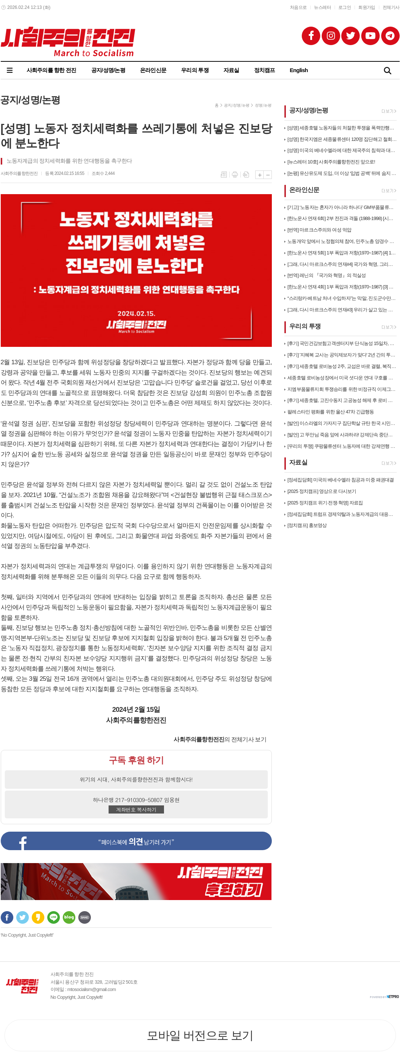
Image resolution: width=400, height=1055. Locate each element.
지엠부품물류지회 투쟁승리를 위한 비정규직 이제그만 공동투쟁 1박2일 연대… (342, 389)
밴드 (84, 917)
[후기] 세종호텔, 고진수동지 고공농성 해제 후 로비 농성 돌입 (342, 400)
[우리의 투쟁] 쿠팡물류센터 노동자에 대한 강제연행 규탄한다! (342, 446)
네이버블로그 (69, 917)
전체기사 (391, 7)
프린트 (235, 174)
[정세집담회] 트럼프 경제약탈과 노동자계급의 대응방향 (342, 514)
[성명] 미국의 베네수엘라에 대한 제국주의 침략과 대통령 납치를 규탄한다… (342, 150)
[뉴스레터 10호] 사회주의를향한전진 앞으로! (331, 162)
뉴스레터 (322, 7)
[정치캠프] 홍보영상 (307, 525)
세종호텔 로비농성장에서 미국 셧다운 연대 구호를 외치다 (342, 378)
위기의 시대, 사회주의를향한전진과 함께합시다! (136, 779)
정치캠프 (264, 70)
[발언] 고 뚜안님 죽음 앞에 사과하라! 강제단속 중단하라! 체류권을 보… (342, 434)
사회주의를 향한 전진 (51, 70)
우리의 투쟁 (195, 70)
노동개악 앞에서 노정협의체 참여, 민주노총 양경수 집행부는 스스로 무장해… (342, 241)
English (299, 70)
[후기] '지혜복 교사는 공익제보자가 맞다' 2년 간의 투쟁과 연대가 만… (342, 355)
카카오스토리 (38, 917)
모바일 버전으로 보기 (200, 1035)
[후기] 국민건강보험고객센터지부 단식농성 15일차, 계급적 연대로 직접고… (342, 343)
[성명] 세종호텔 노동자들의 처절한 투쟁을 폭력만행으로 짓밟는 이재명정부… (342, 128)
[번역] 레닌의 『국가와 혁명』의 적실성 (326, 275)
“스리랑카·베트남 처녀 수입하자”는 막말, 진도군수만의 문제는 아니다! (342, 298)
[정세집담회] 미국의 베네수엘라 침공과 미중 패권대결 (340, 480)
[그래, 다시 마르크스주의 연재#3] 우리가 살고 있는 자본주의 (342, 309)
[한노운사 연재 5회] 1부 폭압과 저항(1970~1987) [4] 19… (342, 253)
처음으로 (298, 7)
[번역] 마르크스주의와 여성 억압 (319, 230)
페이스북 (7, 917)
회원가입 (366, 7)
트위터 (22, 917)
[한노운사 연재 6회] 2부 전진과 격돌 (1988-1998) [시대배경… (342, 218)
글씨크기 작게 (267, 174)
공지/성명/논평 (108, 70)
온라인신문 (153, 70)
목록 (224, 174)
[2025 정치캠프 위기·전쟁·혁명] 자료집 (325, 502)
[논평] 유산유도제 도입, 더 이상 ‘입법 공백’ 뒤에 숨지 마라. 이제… (342, 173)
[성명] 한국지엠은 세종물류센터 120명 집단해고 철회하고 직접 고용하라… (342, 139)
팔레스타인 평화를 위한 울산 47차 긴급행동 (330, 412)
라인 (53, 917)
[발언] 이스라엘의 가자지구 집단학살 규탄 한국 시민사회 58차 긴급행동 (342, 423)
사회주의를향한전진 (19, 173)
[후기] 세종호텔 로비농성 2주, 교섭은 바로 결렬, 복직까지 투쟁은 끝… (342, 366)
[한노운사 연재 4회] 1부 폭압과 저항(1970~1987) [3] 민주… (342, 287)
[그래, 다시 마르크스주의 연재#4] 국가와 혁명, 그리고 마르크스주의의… (342, 264)
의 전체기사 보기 (220, 739)
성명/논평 (263, 105)
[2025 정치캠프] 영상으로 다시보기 (321, 491)
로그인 (344, 7)
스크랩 (246, 174)
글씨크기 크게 (259, 174)
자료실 (231, 70)
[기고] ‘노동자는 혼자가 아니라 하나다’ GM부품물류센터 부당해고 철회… (342, 207)
